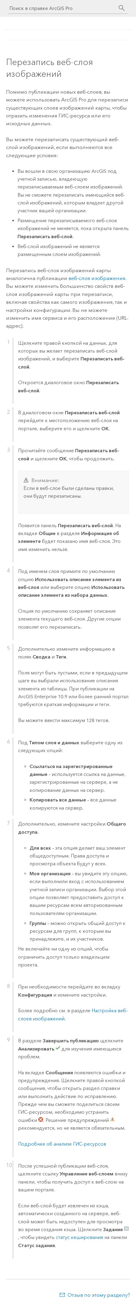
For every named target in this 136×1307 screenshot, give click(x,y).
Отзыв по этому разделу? (99, 1295)
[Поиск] (122, 8)
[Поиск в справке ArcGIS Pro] (62, 8)
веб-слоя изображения (96, 278)
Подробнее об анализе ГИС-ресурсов (62, 1144)
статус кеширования (79, 1237)
